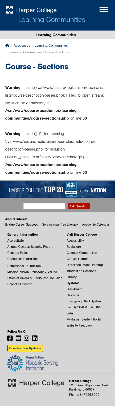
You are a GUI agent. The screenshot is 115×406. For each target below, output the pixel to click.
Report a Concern (19, 284)
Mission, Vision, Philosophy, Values (32, 272)
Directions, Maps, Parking (85, 265)
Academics (22, 45)
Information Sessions (81, 271)
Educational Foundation (24, 266)
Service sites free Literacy (60, 224)
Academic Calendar (95, 224)
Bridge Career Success (21, 224)
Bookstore (74, 247)
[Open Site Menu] (99, 10)
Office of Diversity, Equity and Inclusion (34, 278)
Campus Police (17, 253)
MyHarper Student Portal (84, 319)
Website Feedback (79, 325)
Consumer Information (23, 259)
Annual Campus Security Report (29, 247)
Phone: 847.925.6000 (84, 395)
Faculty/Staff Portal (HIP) (84, 307)
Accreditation (16, 241)
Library (72, 277)
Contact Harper (77, 259)
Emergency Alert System (84, 301)
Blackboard (75, 289)
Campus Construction (82, 253)
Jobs (70, 313)
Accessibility (75, 241)
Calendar (73, 295)
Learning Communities (51, 19)
